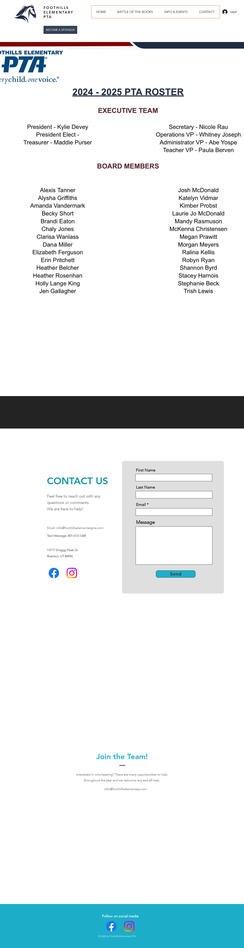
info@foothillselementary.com (125, 789)
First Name (145, 470)
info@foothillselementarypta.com (79, 528)
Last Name (145, 487)
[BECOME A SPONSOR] (60, 30)
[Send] (175, 574)
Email (141, 505)
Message (145, 522)
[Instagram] (72, 573)
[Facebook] (54, 573)
